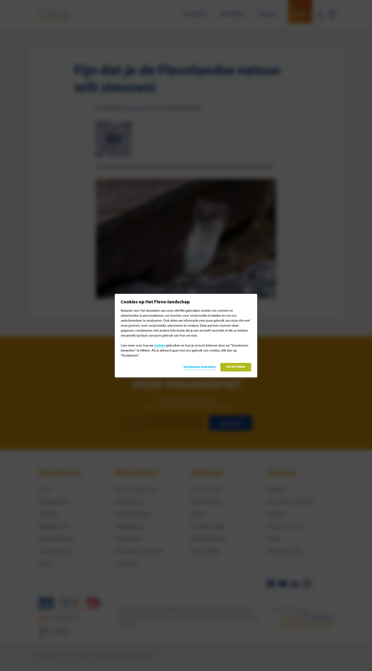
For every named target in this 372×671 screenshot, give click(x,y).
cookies (159, 345)
